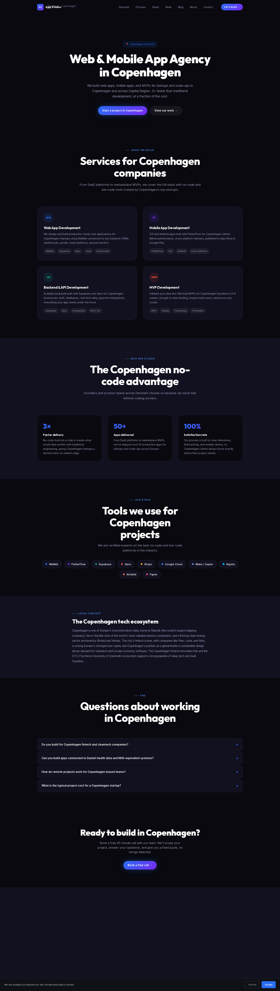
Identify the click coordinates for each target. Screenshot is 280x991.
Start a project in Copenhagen (122, 110)
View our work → (165, 110)
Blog (180, 7)
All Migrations (184, 918)
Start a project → (51, 937)
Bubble (144, 941)
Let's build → (232, 7)
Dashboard (110, 946)
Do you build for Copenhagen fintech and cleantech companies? (85, 744)
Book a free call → (140, 865)
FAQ (214, 946)
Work (168, 7)
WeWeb (144, 918)
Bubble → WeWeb (186, 929)
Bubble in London (186, 946)
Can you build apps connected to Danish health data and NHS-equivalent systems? (98, 758)
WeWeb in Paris (185, 952)
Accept (268, 984)
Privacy (220, 968)
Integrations (146, 946)
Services (123, 7)
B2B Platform (111, 952)
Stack (155, 7)
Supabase (145, 929)
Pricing (216, 941)
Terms (230, 968)
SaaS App (109, 918)
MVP (106, 924)
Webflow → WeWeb (187, 924)
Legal (240, 968)
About (192, 7)
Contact (207, 7)
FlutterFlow (146, 924)
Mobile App (110, 929)
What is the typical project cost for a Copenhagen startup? (81, 785)
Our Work (217, 924)
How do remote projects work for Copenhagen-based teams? (84, 772)
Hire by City (182, 941)
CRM (106, 941)
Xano (143, 935)
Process (140, 7)
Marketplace (111, 935)
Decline (252, 984)
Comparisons (147, 952)
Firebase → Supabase (188, 935)
